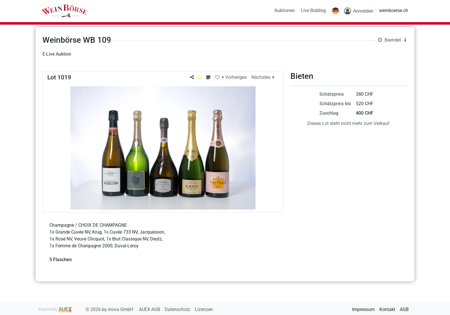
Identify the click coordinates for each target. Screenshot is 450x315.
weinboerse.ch (393, 10)
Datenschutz (178, 309)
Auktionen (284, 10)
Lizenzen (204, 309)
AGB (404, 309)
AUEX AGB (150, 309)
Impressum (363, 309)
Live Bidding (313, 10)
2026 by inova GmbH (86, 309)
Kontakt (387, 309)
